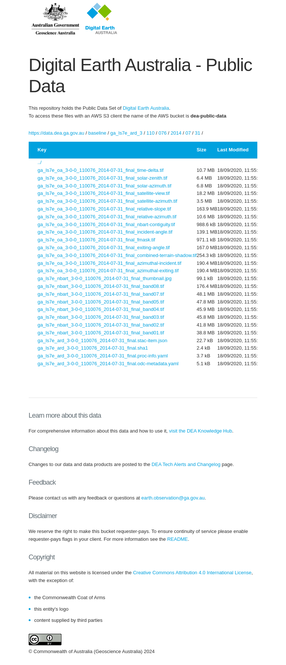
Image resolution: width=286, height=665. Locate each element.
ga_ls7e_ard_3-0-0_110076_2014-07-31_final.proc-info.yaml (103, 356)
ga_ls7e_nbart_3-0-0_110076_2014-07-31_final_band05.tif (101, 302)
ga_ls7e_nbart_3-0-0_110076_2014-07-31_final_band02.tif (101, 325)
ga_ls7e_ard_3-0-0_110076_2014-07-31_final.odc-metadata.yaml (108, 363)
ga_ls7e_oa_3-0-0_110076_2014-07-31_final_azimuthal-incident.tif (109, 263)
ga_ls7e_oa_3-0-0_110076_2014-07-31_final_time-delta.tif (100, 170)
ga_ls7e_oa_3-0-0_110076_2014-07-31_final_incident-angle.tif (105, 232)
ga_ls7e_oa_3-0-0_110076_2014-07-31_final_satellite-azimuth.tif (107, 201)
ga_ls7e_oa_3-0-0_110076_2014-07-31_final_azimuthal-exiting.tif (108, 270)
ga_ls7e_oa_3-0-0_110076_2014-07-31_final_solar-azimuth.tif (104, 186)
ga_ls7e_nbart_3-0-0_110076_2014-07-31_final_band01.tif (101, 332)
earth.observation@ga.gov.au (173, 498)
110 (150, 133)
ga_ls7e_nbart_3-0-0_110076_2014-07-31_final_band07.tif (101, 294)
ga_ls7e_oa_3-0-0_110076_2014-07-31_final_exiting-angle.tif (104, 247)
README (177, 539)
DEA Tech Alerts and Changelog (186, 464)
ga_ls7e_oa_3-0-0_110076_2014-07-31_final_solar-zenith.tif (102, 178)
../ (40, 162)
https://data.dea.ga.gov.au (56, 133)
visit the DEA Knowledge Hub (200, 431)
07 (188, 133)
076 (163, 133)
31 (197, 133)
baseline (97, 133)
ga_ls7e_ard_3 (126, 133)
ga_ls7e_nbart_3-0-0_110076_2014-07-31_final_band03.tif (101, 317)
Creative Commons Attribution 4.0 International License (192, 572)
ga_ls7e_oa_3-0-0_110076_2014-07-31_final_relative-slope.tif (104, 209)
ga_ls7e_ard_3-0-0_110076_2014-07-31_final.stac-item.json (102, 340)
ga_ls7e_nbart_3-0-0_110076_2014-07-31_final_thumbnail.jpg (105, 278)
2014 (176, 133)
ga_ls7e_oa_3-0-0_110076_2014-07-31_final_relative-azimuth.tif (107, 216)
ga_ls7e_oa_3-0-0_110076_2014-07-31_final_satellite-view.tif (104, 193)
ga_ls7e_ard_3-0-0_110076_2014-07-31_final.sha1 (93, 348)
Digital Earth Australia (146, 108)
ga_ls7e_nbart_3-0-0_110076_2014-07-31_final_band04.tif (101, 309)
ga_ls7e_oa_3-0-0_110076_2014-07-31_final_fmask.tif (96, 239)
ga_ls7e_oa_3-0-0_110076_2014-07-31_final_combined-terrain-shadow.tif (117, 255)
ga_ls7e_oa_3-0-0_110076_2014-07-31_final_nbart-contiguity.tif (106, 224)
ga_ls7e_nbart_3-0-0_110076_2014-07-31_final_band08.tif (101, 286)
